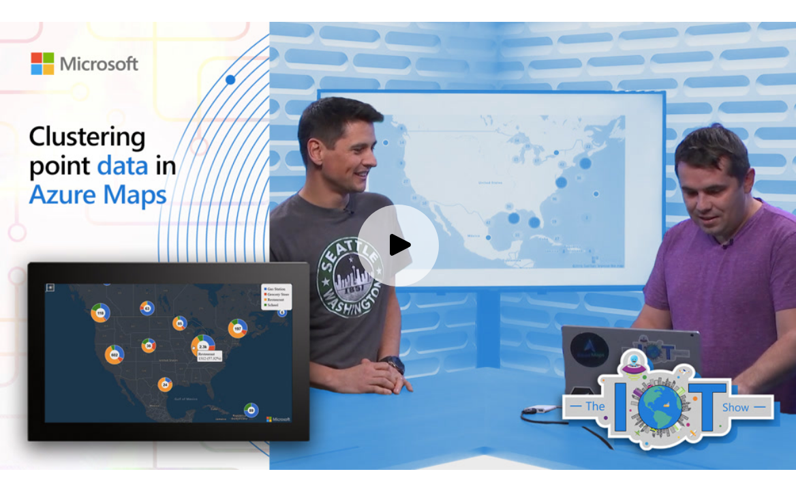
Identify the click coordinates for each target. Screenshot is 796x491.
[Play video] (398, 245)
